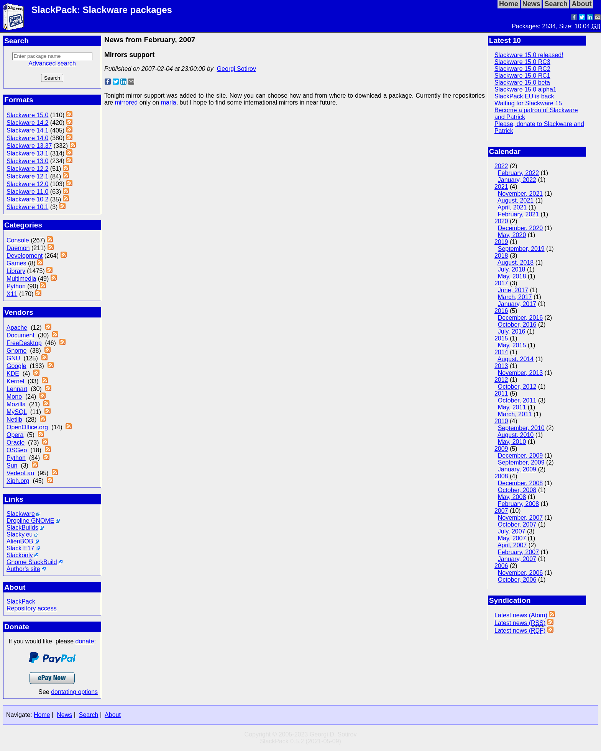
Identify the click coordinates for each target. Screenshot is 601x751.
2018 (501, 255)
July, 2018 (511, 269)
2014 (501, 352)
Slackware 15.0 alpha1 (525, 89)
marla (168, 102)
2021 (501, 186)
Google (16, 366)
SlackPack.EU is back (524, 96)
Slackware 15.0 (27, 115)
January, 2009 (517, 469)
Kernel (15, 381)
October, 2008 (517, 490)
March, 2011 (515, 414)
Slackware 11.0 (27, 191)
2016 (501, 311)
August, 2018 (516, 262)
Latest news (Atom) (520, 615)
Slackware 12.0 (27, 184)
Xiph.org (18, 481)
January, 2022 (517, 180)
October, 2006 (517, 579)
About (113, 715)
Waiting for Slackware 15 (528, 103)
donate (85, 641)
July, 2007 (511, 531)
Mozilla (16, 404)
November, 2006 (520, 572)
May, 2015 (512, 345)
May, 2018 (512, 276)
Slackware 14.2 (27, 122)
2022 (501, 166)
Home (42, 715)
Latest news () (519, 623)
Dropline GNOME (30, 520)
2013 (501, 366)
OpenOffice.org (27, 427)
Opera (15, 435)
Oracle (16, 442)
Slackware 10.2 (27, 199)
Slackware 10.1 (27, 207)
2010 (501, 421)
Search (89, 715)
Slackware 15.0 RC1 (522, 75)
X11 (12, 294)
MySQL (17, 412)
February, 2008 (518, 504)
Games (16, 263)
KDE (13, 373)
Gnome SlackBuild (32, 562)
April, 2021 (512, 207)
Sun (12, 465)
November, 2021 (520, 193)
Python (16, 286)
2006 (501, 566)
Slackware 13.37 (29, 145)
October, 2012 (517, 386)
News (64, 715)
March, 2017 (515, 297)
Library (16, 271)
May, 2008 (512, 497)
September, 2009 (521, 462)
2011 (501, 393)
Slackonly (20, 555)
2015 (501, 338)
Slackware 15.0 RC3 (522, 62)
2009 (501, 448)
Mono (14, 396)
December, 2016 (520, 317)
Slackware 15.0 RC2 (522, 68)
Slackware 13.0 (27, 161)
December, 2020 (520, 228)
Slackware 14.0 (27, 138)
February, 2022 (518, 173)
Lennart (17, 389)
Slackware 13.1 (27, 153)
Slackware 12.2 (27, 168)
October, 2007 (517, 524)
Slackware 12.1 (27, 176)
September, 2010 (521, 428)
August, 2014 (516, 359)
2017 (501, 283)
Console (18, 240)
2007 (501, 510)
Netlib (14, 419)
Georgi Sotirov (236, 68)
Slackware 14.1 (27, 130)
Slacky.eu (20, 534)
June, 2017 (513, 290)
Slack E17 (20, 548)
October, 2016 (517, 324)
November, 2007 (520, 517)
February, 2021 (518, 214)
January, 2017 (517, 304)
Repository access (32, 608)
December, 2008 (520, 483)
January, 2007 (517, 559)
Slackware (21, 513)
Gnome (16, 350)
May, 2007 (512, 538)
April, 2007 (512, 545)
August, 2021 (516, 200)
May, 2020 (512, 235)
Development (25, 255)
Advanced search (52, 63)
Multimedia (21, 278)
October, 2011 (517, 400)
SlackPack (21, 601)
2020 (501, 221)
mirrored (126, 102)
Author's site (23, 569)
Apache (17, 327)
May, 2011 (512, 407)
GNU (13, 358)
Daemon (18, 248)
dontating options (74, 692)
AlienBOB (20, 541)
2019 (501, 242)
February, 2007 (518, 552)
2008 (501, 476)
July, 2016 (511, 331)
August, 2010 (516, 435)
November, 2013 (520, 373)
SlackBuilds (22, 527)
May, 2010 (512, 441)
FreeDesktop (24, 343)
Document (20, 335)
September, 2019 (521, 248)
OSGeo (17, 450)
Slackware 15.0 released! (528, 55)
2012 (501, 379)
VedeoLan (20, 473)
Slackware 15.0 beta (522, 82)
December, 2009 (520, 455)
